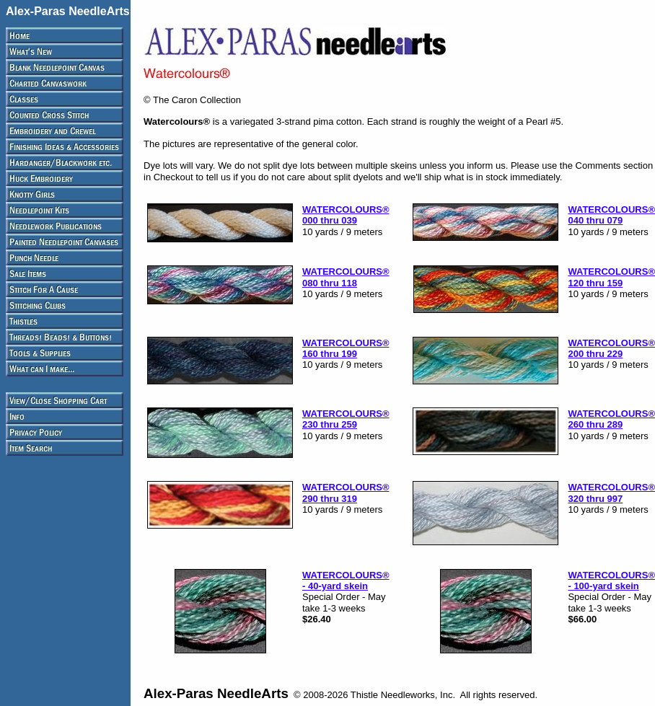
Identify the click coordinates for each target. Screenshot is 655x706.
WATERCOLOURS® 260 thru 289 (611, 419)
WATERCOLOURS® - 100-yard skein (611, 580)
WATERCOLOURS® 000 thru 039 (346, 215)
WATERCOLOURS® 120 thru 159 (611, 277)
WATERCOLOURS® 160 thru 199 (346, 348)
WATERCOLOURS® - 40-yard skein (346, 580)
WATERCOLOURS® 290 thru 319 (346, 492)
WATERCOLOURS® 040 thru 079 (611, 215)
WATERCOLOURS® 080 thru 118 (346, 277)
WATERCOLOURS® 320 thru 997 (611, 492)
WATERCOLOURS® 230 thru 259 (346, 419)
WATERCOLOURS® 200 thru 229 (611, 348)
